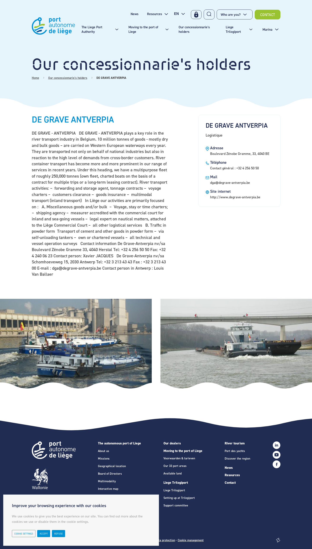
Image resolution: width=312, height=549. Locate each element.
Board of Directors (110, 474)
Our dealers (172, 443)
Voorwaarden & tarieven (179, 458)
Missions (104, 459)
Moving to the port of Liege (182, 451)
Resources (232, 475)
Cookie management (191, 540)
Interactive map (108, 489)
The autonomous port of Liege (119, 443)
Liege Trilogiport (175, 482)
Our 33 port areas (175, 466)
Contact (230, 482)
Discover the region (237, 459)
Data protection (165, 540)
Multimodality (107, 481)
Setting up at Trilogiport (179, 498)
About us (103, 451)
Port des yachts (235, 451)
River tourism (235, 443)
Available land (172, 473)
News (229, 467)
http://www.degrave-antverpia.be (235, 197)
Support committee (175, 505)
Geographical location (112, 466)
